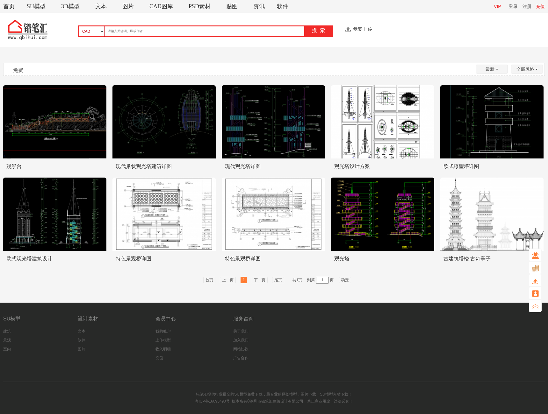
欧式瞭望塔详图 (461, 166)
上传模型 (163, 340)
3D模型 (70, 6)
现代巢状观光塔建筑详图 (144, 166)
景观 (7, 340)
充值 (540, 6)
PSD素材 (200, 6)
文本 (101, 6)
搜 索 (318, 30)
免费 (18, 70)
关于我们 (241, 331)
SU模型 (36, 6)
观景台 (14, 166)
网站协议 (241, 349)
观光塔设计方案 (352, 166)
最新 (492, 69)
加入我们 (241, 340)
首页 (9, 6)
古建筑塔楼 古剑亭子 (467, 258)
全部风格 (527, 69)
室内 (7, 349)
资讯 (259, 6)
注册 (527, 6)
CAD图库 (161, 6)
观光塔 (342, 258)
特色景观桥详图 (133, 258)
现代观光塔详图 (243, 166)
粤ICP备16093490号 (212, 401)
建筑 (7, 331)
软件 (282, 6)
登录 (513, 6)
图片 (128, 6)
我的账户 (163, 331)
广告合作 (241, 358)
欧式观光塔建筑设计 (29, 258)
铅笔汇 (201, 394)
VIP (497, 6)
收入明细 (163, 349)
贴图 (232, 6)
